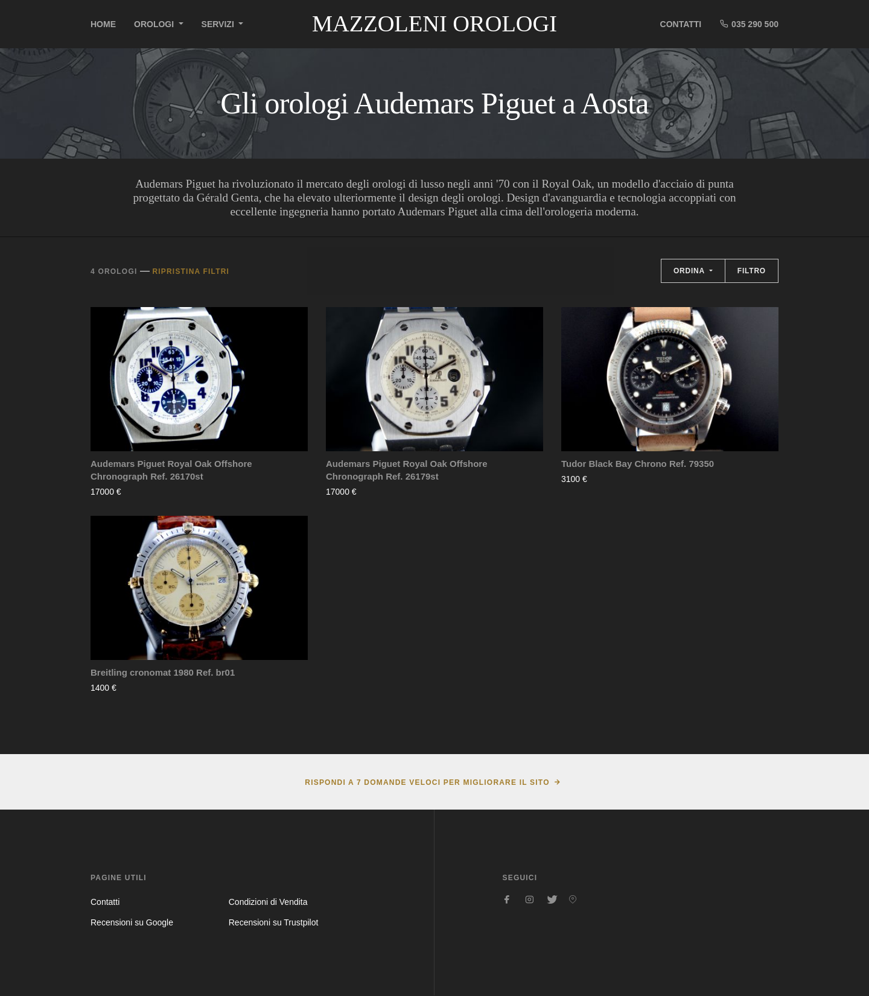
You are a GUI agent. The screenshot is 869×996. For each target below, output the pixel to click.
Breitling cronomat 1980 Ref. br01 (163, 672)
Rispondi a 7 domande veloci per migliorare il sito (427, 782)
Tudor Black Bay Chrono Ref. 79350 (637, 463)
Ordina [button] (690, 271)
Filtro (751, 271)
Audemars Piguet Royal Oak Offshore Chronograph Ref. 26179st (407, 469)
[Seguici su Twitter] (551, 899)
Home (103, 24)
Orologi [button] (155, 24)
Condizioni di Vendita (268, 902)
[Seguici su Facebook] (507, 899)
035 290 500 (748, 24)
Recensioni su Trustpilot (274, 922)
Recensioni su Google (132, 922)
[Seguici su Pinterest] (573, 899)
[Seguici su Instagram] (529, 899)
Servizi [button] (219, 24)
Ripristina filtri (190, 271)
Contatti (681, 24)
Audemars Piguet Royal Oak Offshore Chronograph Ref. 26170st (171, 469)
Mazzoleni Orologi (434, 23)
